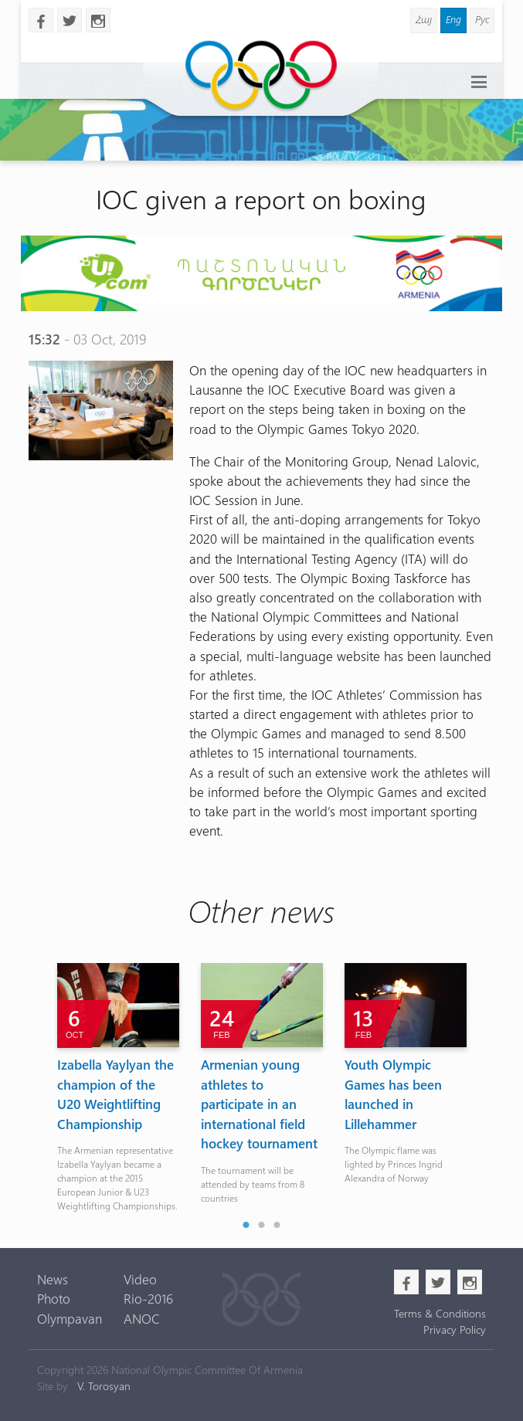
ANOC (142, 1318)
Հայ (424, 18)
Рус (482, 18)
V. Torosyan (104, 1386)
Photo (53, 1298)
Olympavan (69, 1318)
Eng (453, 18)
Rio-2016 (148, 1298)
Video (140, 1278)
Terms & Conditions (440, 1313)
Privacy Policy (454, 1329)
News (52, 1278)
